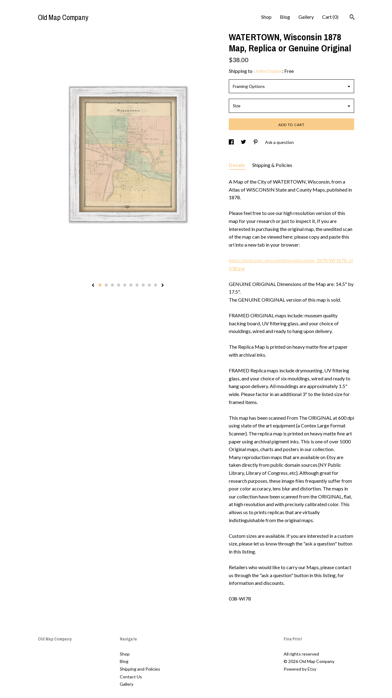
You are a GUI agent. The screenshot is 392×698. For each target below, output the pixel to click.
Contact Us (131, 676)
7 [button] (137, 285)
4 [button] (118, 285)
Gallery (306, 17)
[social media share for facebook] (232, 142)
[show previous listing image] (93, 286)
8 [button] (143, 285)
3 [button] (112, 285)
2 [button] (106, 285)
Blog (285, 17)
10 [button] (155, 285)
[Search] (352, 17)
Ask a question (279, 142)
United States (267, 71)
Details (237, 165)
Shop (266, 17)
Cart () (330, 17)
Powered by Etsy (300, 669)
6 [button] (130, 285)
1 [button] (100, 285)
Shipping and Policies (140, 669)
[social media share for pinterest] (256, 142)
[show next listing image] (162, 286)
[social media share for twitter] (244, 142)
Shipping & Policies (272, 165)
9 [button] (149, 285)
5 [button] (124, 285)
